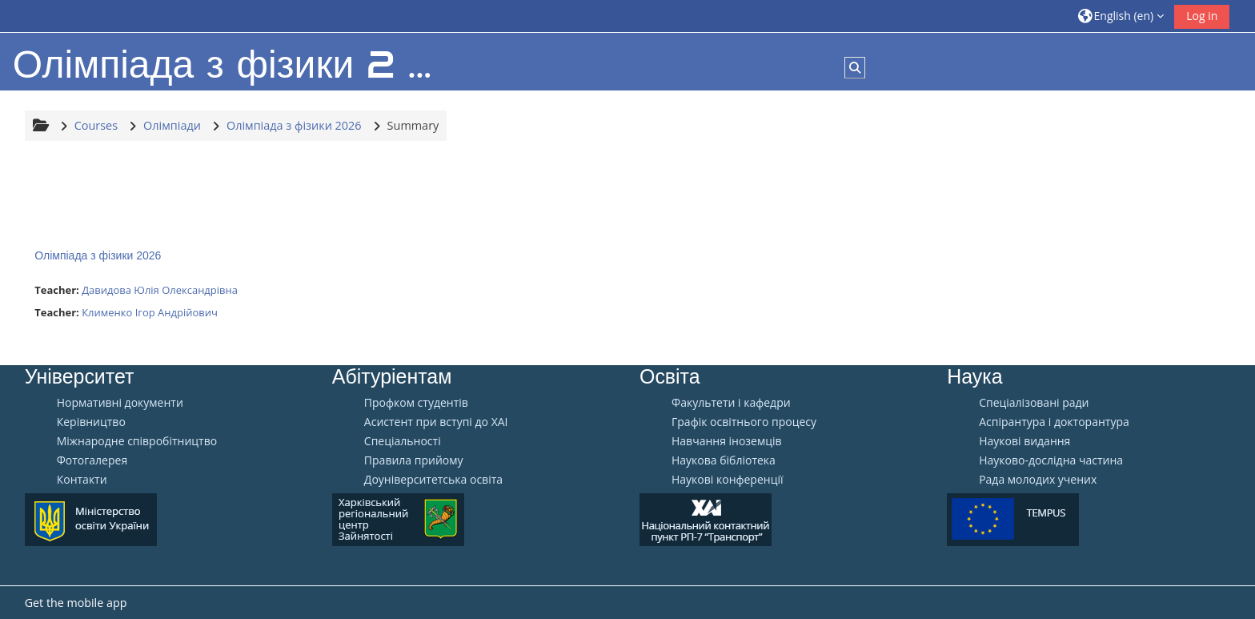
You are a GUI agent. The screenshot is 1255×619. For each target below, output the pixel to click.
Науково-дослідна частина (1051, 460)
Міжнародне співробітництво (137, 441)
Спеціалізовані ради (1034, 402)
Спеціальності (402, 441)
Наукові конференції (728, 479)
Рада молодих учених (1038, 479)
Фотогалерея (92, 460)
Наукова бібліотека (724, 460)
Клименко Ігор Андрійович (150, 312)
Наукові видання (1024, 441)
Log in (1201, 15)
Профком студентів (416, 402)
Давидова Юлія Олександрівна (160, 290)
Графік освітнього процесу (744, 422)
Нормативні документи (120, 402)
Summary (413, 125)
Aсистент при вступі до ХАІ (436, 422)
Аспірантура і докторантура (1054, 422)
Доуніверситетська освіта (433, 479)
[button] (1121, 15)
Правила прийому (413, 460)
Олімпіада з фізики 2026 (97, 255)
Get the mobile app (76, 602)
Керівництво (91, 422)
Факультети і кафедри (731, 402)
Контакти (82, 479)
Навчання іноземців (727, 441)
